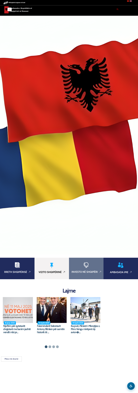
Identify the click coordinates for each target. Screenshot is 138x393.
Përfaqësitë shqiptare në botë (17, 2)
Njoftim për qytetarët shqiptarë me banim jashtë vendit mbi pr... (17, 329)
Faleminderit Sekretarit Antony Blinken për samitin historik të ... (51, 329)
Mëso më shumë (11, 359)
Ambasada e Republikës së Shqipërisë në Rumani (21, 9)
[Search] (117, 9)
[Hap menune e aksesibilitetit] (131, 386)
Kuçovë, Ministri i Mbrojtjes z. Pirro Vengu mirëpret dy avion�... (85, 329)
